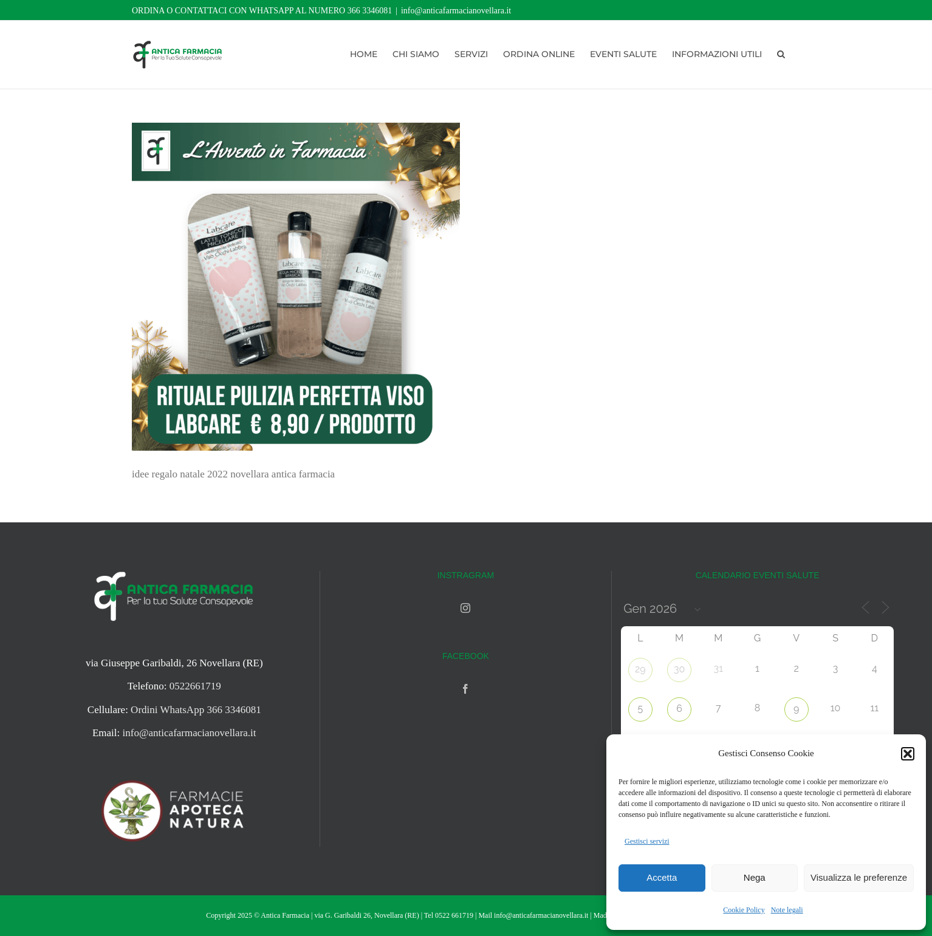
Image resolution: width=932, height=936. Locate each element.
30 (679, 669)
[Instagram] (465, 608)
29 (640, 669)
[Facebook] (465, 689)
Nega (755, 877)
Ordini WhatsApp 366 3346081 (196, 710)
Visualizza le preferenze (858, 877)
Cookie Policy (743, 910)
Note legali (787, 910)
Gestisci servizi (647, 841)
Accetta (661, 877)
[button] (908, 754)
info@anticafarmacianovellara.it (456, 10)
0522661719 (195, 686)
